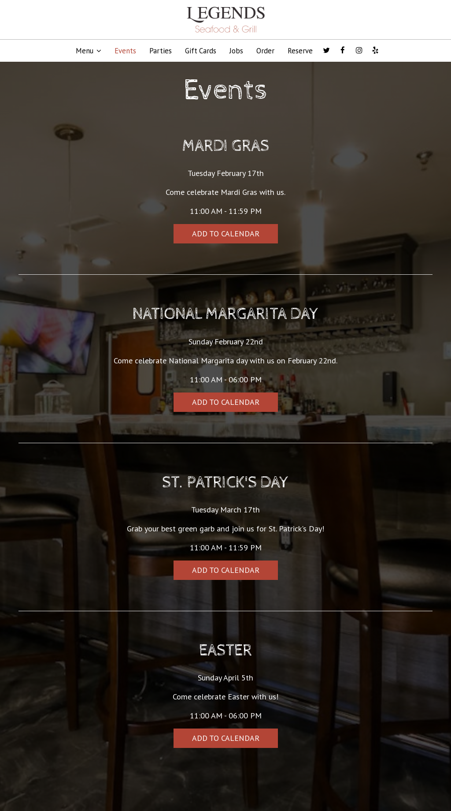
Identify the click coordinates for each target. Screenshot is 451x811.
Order (265, 50)
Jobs (236, 50)
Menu (88, 50)
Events (125, 50)
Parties (160, 50)
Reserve (300, 50)
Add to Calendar (225, 233)
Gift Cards (200, 50)
